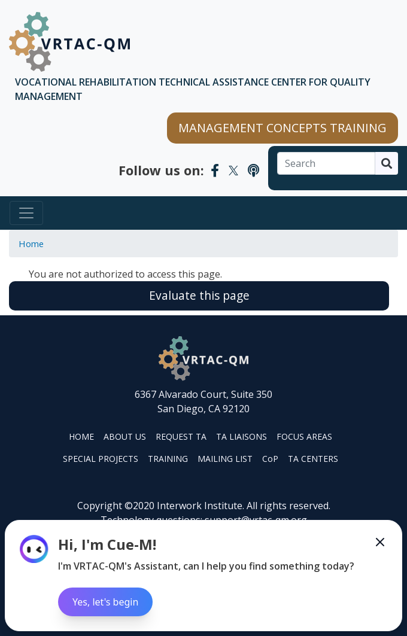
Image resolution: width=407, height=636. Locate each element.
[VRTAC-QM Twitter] (233, 170)
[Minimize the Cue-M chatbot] (380, 542)
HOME (81, 436)
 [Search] (386, 163)
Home (31, 243)
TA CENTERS (313, 458)
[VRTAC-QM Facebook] (215, 170)
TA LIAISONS (241, 436)
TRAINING (168, 458)
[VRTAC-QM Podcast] (253, 170)
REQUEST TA (181, 436)
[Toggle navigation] (26, 213)
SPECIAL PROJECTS (100, 458)
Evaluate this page (199, 295)
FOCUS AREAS (304, 436)
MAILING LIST (225, 458)
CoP (270, 458)
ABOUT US (125, 436)
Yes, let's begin (105, 601)
